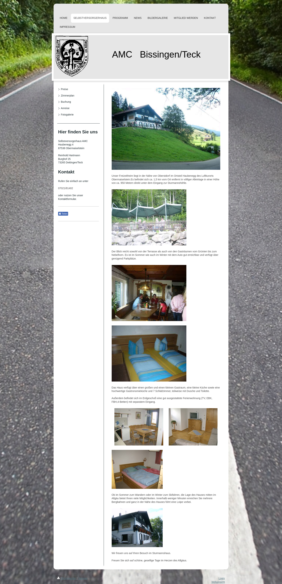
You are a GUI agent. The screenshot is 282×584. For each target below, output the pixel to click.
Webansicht (218, 582)
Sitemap (82, 578)
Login (222, 578)
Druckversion (67, 578)
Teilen (63, 214)
